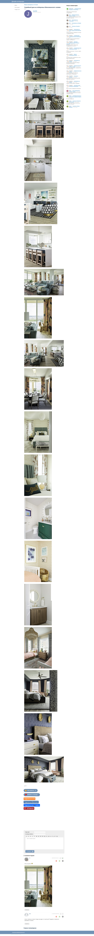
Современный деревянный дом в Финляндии (75, 36)
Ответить (27, 909)
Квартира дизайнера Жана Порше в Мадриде (72, 42)
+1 (62, 858)
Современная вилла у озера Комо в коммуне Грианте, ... (73, 96)
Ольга (70, 95)
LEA (70, 14)
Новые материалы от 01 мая (31, 4)
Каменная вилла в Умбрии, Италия (74, 15)
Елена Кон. (71, 8)
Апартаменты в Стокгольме (73, 20)
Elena (70, 90)
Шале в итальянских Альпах (73, 55)
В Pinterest (30, 808)
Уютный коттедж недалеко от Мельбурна (75, 9)
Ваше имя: (27, 832)
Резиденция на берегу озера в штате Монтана (75, 30)
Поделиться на (31, 805)
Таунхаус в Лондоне (76, 26)
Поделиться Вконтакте (31, 802)
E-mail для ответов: (29, 834)
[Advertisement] (74, 128)
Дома (25, 8)
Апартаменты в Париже (76, 23)
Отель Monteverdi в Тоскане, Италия (74, 91)
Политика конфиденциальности (18, 932)
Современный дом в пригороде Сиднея (75, 49)
